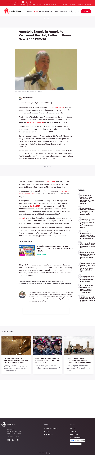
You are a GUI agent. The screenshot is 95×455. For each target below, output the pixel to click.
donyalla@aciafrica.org (13, 435)
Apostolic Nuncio (24, 283)
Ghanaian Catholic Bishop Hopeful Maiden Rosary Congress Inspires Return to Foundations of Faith (53, 248)
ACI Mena (65, 4)
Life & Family (49, 11)
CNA (52, 4)
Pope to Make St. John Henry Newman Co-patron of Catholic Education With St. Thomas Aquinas (87, 289)
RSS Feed (46, 431)
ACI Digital (72, 4)
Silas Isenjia (29, 97)
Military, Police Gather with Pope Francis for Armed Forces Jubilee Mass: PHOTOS (46, 360)
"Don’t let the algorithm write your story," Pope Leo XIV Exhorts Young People (87, 245)
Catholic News (27, 281)
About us (72, 428)
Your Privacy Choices (78, 440)
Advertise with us (48, 434)
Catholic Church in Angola (56, 281)
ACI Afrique (39, 4)
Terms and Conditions (75, 436)
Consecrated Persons (37, 283)
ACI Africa (67, 283)
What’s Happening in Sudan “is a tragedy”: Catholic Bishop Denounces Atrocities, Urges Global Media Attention (87, 199)
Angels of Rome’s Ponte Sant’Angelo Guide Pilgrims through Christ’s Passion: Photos (78, 360)
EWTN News (22, 4)
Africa (36, 11)
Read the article (41, 254)
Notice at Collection (76, 443)
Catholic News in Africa (39, 281)
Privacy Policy (74, 434)
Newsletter (63, 11)
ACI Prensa (47, 4)
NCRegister (88, 4)
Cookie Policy (73, 431)
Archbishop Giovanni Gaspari (54, 283)
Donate (86, 11)
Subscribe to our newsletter (51, 428)
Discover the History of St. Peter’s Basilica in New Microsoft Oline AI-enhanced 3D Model (16, 360)
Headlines (29, 11)
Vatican (41, 11)
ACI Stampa (58, 4)
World (56, 11)
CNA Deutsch (80, 4)
